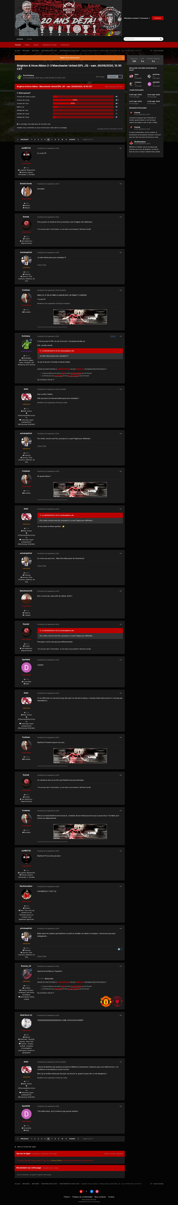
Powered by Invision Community (89, 1201)
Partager (100, 77)
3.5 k (26, 168)
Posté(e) (48, 148)
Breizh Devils (26, 183)
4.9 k (26, 203)
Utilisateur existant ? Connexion (137, 18)
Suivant (72, 139)
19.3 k (26, 356)
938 (26, 906)
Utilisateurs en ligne (50, 45)
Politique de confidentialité (82, 1197)
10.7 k (26, 986)
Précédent (25, 139)
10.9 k (26, 272)
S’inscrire (157, 18)
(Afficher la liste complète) (113, 1154)
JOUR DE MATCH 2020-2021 (54, 78)
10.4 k (26, 310)
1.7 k (26, 611)
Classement (65, 45)
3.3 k (26, 679)
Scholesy (30, 75)
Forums (18, 45)
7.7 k (26, 409)
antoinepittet (26, 252)
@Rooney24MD (49, 978)
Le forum (20, 40)
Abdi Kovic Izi (26, 1015)
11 (66, 139)
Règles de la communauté (69, 58)
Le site (29, 39)
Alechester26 (26, 591)
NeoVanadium (26, 886)
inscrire (43, 128)
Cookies (111, 1197)
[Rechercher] (136, 39)
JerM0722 (26, 148)
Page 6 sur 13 (88, 139)
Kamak (26, 217)
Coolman (26, 290)
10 (117, 100)
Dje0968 (26, 659)
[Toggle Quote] (41, 351)
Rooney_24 (26, 966)
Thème (67, 1197)
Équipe (36, 45)
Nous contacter (100, 1197)
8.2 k (26, 236)
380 (26, 1035)
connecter (30, 128)
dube (26, 389)
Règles (27, 45)
